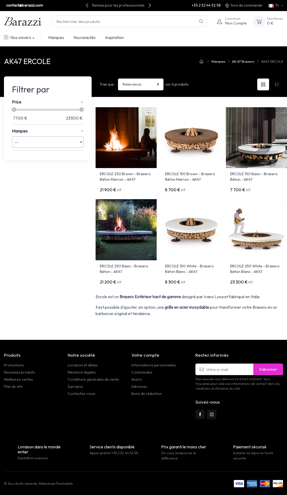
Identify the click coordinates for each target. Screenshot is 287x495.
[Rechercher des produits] (129, 21)
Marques (56, 37)
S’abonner (268, 369)
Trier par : (108, 84)
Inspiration (114, 37)
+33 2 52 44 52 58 (206, 5)
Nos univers (17, 37)
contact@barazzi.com (24, 5)
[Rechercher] (201, 21)
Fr (274, 5)
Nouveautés (84, 37)
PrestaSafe (64, 484)
